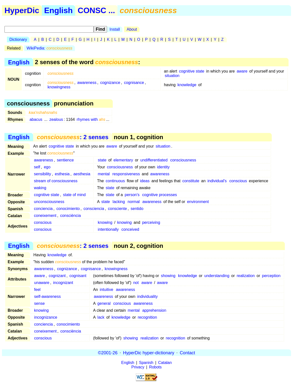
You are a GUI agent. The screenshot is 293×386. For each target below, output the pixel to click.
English (58, 10)
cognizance (110, 82)
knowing (105, 222)
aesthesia (81, 174)
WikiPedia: (49, 48)
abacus (35, 119)
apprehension (154, 310)
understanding (216, 276)
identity (163, 167)
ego (47, 167)
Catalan (165, 362)
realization (246, 276)
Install (115, 29)
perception (271, 276)
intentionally (108, 229)
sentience (65, 160)
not (136, 283)
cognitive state (191, 71)
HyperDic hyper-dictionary (148, 352)
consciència (70, 215)
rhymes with (91, 119)
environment (198, 202)
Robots (155, 367)
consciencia (94, 208)
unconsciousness (49, 202)
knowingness (58, 87)
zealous (56, 119)
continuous (115, 181)
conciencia (43, 208)
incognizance (45, 317)
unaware (41, 283)
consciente (117, 208)
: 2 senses (72, 137)
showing (168, 276)
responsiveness (126, 174)
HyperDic (21, 10)
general (104, 303)
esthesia (62, 174)
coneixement (45, 215)
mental (104, 174)
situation (172, 76)
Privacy (137, 367)
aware (242, 71)
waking (40, 188)
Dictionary (18, 39)
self (37, 167)
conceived (130, 229)
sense (39, 303)
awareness (86, 82)
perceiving (151, 222)
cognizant (57, 276)
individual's (217, 181)
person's (132, 195)
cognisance (134, 82)
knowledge (187, 85)
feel (37, 289)
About (132, 29)
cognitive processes (159, 195)
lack (100, 317)
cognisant (78, 276)
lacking (119, 202)
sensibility (42, 174)
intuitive (106, 289)
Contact (187, 352)
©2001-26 (107, 352)
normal (134, 202)
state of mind (74, 195)
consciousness (183, 160)
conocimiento (68, 208)
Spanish (146, 362)
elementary (123, 160)
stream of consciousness (55, 181)
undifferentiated (154, 160)
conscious (238, 181)
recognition (147, 317)
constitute (190, 181)
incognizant (63, 283)
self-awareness (47, 296)
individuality (147, 296)
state (102, 160)
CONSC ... (96, 10)
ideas (145, 181)
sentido (137, 208)
